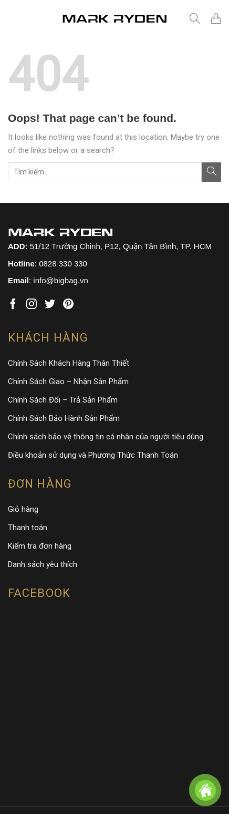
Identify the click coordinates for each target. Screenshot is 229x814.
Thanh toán (27, 527)
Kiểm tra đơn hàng (39, 546)
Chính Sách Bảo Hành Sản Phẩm (64, 418)
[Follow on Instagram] (31, 304)
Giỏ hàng (23, 509)
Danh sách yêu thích (42, 564)
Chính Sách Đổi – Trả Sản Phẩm (63, 400)
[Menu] (16, 18)
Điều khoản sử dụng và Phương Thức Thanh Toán (93, 455)
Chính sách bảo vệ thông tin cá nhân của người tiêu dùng (105, 436)
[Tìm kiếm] (195, 18)
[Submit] (211, 172)
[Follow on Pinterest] (68, 304)
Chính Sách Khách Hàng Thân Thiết (68, 363)
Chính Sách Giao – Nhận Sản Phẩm (68, 381)
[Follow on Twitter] (50, 304)
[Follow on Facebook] (13, 304)
